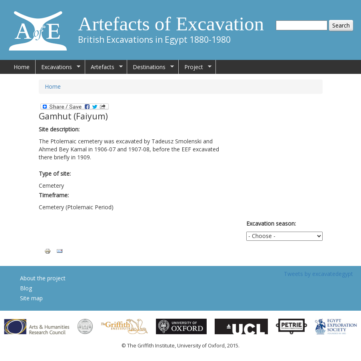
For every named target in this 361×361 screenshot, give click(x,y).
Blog (26, 288)
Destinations (150, 67)
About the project (43, 278)
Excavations (58, 67)
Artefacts (104, 67)
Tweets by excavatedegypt (318, 274)
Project (195, 67)
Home (22, 67)
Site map (31, 298)
